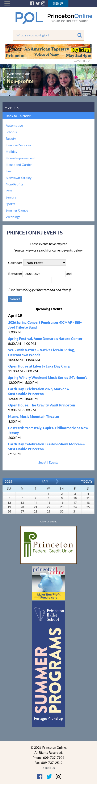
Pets (9, 191)
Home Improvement (20, 158)
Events (12, 107)
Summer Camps (17, 210)
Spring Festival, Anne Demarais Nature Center (45, 339)
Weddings (13, 217)
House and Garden (19, 164)
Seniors (11, 197)
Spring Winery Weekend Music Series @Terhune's (47, 378)
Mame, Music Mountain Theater (33, 416)
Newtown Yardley (18, 178)
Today (86, 481)
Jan (45, 481)
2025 (8, 481)
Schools (11, 132)
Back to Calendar (18, 116)
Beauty (11, 138)
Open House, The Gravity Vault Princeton (41, 405)
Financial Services (18, 145)
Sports (10, 204)
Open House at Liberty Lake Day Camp (39, 366)
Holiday (11, 151)
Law (9, 171)
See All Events (48, 462)
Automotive (14, 125)
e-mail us (48, 768)
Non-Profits (14, 184)
